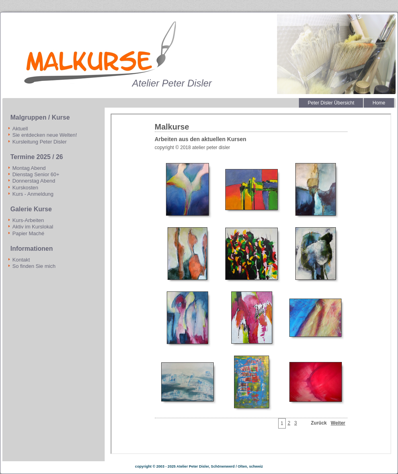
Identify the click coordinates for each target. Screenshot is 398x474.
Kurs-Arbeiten (28, 220)
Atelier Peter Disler (172, 83)
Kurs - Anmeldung (32, 194)
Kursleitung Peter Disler (39, 142)
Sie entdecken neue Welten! (44, 135)
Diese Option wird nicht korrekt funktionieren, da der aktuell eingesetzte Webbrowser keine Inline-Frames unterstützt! (251, 284)
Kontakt (21, 260)
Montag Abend (29, 168)
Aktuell (20, 129)
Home (379, 103)
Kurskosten (25, 188)
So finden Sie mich (33, 266)
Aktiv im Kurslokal (32, 227)
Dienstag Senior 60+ (35, 174)
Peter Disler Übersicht (331, 103)
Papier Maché (28, 233)
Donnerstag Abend (33, 181)
